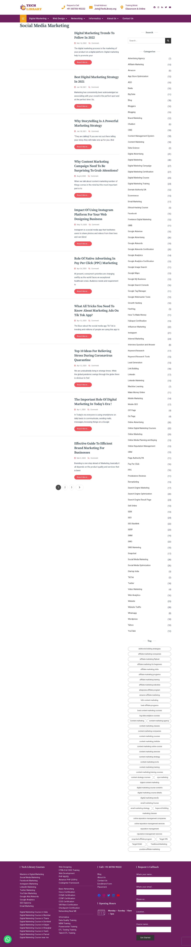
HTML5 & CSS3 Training (69, 870)
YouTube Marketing (28, 893)
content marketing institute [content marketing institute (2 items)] (149, 741)
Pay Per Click (133, 464)
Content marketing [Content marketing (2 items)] (137, 721)
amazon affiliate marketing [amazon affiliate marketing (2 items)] (149, 695)
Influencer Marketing (137, 327)
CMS (130, 130)
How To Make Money (137, 315)
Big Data (131, 94)
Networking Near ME (67, 911)
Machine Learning (135, 386)
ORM (130, 452)
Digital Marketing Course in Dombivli (35, 921)
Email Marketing (135, 201)
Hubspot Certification (137, 321)
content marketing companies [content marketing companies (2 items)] (149, 731)
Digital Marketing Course (138, 178)
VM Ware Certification (68, 905)
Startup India (133, 571)
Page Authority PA (136, 458)
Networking (77, 18)
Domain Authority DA (137, 189)
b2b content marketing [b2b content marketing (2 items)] (149, 700)
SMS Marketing (134, 547)
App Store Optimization (138, 76)
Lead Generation (135, 362)
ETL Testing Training (67, 930)
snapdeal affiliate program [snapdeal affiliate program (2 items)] (142, 839)
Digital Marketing (38, 18)
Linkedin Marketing (136, 380)
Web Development (67, 873)
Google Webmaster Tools (139, 297)
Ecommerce (133, 195)
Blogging (131, 112)
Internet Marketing (136, 339)
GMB (130, 225)
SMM (130, 535)
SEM (130, 511)
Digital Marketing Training (138, 183)
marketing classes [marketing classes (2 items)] (150, 813)
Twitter (131, 583)
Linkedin (131, 374)
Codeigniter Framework (69, 883)
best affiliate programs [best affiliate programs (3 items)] (149, 705)
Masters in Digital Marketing (32, 874)
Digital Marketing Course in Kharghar (35, 928)
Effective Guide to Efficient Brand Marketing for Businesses (93, 450)
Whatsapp (132, 613)
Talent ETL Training (67, 933)
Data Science (133, 148)
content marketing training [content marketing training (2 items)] (150, 767)
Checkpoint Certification (69, 908)
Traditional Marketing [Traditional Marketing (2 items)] (159, 844)
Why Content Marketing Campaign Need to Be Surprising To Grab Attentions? (96, 166)
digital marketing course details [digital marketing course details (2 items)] (150, 793)
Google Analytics (135, 255)
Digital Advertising (135, 154)
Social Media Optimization (139, 565)
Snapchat (132, 553)
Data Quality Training (67, 920)
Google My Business (137, 279)
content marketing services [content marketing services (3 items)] (149, 752)
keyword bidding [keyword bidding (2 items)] (161, 808)
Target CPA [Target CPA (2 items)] (163, 839)
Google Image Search (137, 267)
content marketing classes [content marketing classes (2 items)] (149, 726)
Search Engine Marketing (138, 488)
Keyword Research (136, 350)
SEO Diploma (25, 903)
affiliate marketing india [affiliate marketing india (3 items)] (150, 669)
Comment (95, 43)
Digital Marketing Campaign (139, 166)
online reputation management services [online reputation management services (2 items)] (149, 824)
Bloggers (132, 106)
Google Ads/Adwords (29, 896)
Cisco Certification (67, 892)
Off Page (132, 410)
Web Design (59, 18)
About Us (111, 18)
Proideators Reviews (137, 476)
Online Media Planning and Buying (142, 440)
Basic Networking (66, 889)
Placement (102, 887)
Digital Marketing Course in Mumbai (35, 915)
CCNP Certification (67, 898)
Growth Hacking (135, 303)
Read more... (83, 62)
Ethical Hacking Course (138, 207)
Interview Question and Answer (141, 344)
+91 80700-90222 (76, 7)
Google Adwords (135, 243)
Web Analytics (134, 595)
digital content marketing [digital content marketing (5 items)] (149, 782)
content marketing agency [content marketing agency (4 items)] (159, 721)
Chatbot (131, 124)
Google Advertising (136, 237)
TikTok (131, 577)
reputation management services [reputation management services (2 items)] (149, 834)
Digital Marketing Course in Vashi (34, 931)
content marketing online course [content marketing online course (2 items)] (149, 746)
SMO (130, 541)
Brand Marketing (135, 118)
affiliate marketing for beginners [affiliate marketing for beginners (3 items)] (149, 664)
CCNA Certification (67, 895)
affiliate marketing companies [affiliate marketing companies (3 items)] (149, 654)
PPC (130, 470)
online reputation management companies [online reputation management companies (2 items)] (149, 818)
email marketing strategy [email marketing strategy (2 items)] (140, 808)
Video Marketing (135, 589)
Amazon (131, 70)
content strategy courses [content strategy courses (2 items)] (140, 777)
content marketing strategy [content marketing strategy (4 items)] (149, 757)
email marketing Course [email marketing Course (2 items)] (150, 803)
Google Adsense (135, 231)
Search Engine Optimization (140, 494)
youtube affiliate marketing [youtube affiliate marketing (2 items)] (149, 849)
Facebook (132, 213)
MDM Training (64, 923)
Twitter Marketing (27, 890)
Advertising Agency (136, 58)
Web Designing (65, 867)
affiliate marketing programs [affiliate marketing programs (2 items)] (149, 674)
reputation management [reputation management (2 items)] (149, 829)
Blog (130, 100)
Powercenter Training (68, 926)
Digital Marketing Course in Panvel (34, 934)
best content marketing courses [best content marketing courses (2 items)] (149, 711)
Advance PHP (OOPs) (68, 879)
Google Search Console (138, 285)
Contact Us (128, 18)
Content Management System (141, 136)
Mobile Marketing (135, 398)
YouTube (132, 631)
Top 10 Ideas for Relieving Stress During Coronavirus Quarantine (93, 357)
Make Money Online (136, 392)
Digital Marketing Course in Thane (34, 918)
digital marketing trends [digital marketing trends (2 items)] (149, 798)
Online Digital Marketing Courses (142, 428)
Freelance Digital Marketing (139, 219)
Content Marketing (136, 142)
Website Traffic (134, 607)
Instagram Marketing (29, 884)
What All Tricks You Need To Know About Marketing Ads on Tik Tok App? (96, 312)
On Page (131, 416)
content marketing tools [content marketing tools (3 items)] (149, 762)
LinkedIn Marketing (28, 887)
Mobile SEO (133, 404)
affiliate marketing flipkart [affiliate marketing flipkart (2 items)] (149, 659)
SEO (130, 517)
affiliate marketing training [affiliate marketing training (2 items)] (150, 680)
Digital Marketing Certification (140, 172)
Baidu (130, 88)
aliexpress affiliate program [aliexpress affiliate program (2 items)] (149, 690)
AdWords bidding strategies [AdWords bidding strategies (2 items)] (149, 649)
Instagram (132, 333)
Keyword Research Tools (139, 356)
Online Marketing (135, 434)
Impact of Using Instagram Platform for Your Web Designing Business (93, 215)
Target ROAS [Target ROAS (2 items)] (137, 844)
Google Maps (134, 273)
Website (131, 601)
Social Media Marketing (138, 559)
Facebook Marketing (29, 880)
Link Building (133, 368)
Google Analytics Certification (141, 261)
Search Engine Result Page (139, 500)
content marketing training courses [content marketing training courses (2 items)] (149, 772)
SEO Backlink (133, 523)
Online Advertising (136, 422)
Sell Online (132, 506)
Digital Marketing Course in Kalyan (34, 925)
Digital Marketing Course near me (34, 937)
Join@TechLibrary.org (105, 7)
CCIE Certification (66, 901)
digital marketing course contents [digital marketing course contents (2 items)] (149, 788)
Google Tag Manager (137, 291)
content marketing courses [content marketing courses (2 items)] (149, 736)
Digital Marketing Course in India (34, 912)
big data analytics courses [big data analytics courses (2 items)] (150, 716)
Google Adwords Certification (141, 249)
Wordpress (133, 619)
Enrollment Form (104, 884)
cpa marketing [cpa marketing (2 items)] (162, 777)
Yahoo (131, 625)
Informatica (95, 18)
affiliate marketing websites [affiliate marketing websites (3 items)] (149, 685)
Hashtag (131, 309)
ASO (130, 82)
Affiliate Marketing (136, 64)
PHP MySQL (64, 876)
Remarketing (133, 482)
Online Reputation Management (141, 446)
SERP (130, 529)
